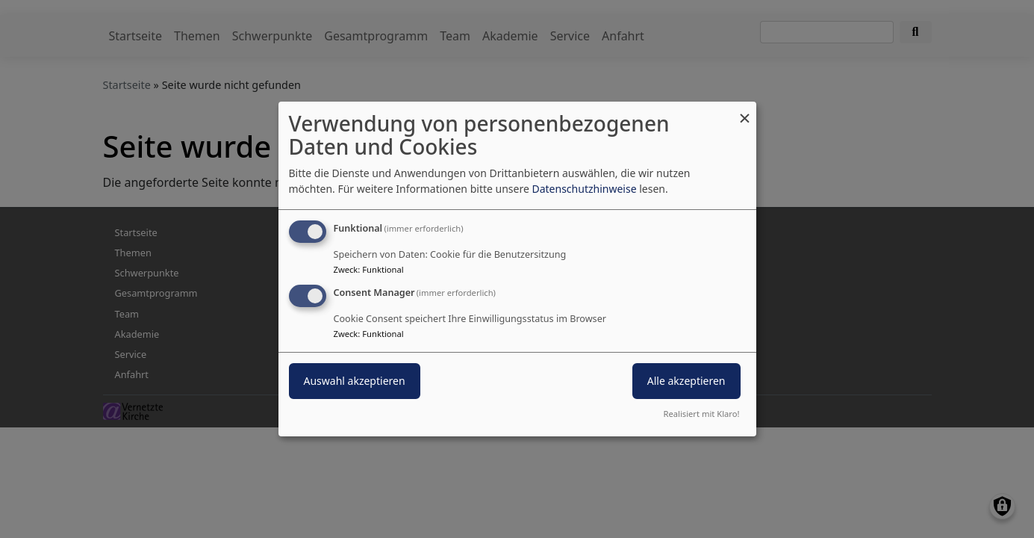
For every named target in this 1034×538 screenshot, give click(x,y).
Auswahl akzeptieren (354, 381)
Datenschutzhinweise (584, 189)
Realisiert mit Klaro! (702, 413)
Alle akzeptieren (686, 381)
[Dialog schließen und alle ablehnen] (745, 111)
